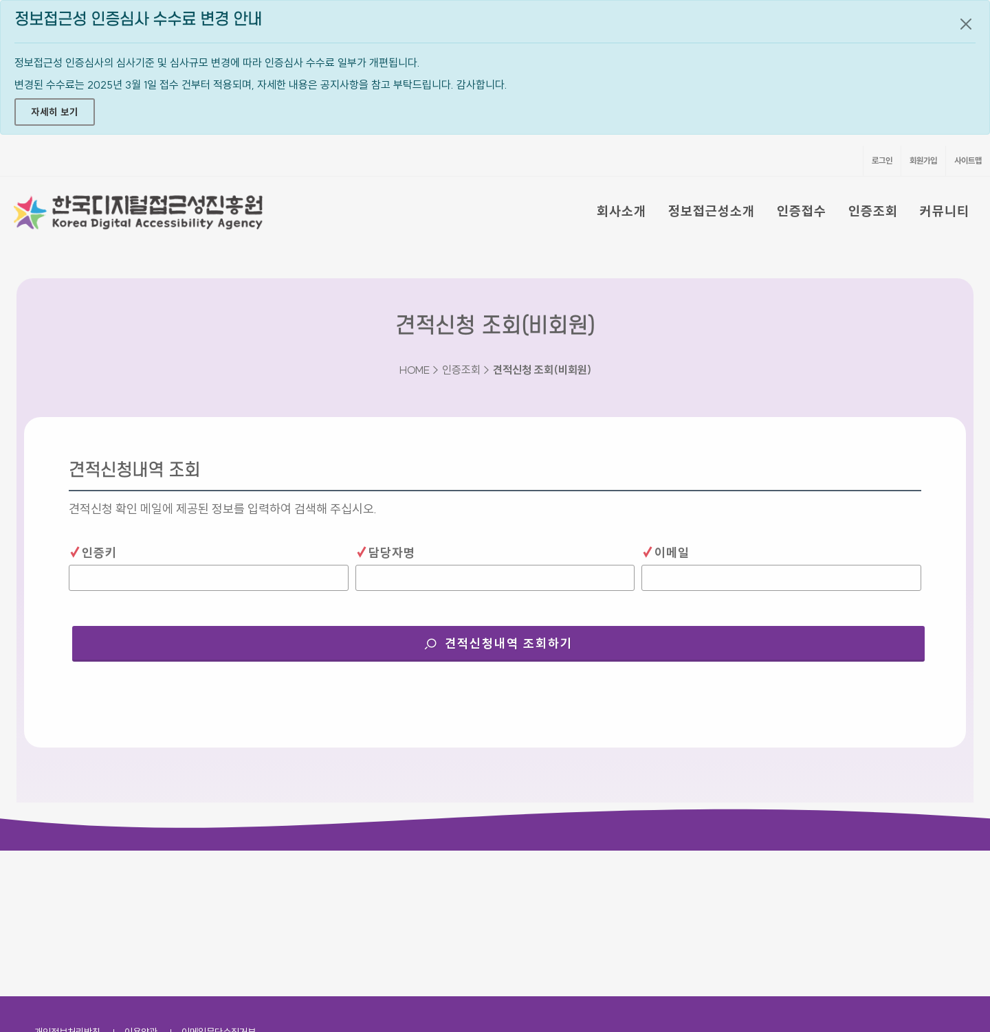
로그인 (882, 160)
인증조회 (873, 211)
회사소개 (621, 211)
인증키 (93, 552)
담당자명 (385, 552)
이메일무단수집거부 (219, 886)
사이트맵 (968, 160)
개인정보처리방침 (67, 886)
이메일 (665, 552)
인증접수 (801, 211)
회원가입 (923, 160)
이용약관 (140, 886)
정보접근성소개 (711, 211)
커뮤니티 (944, 211)
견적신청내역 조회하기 (523, 638)
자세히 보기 (54, 112)
